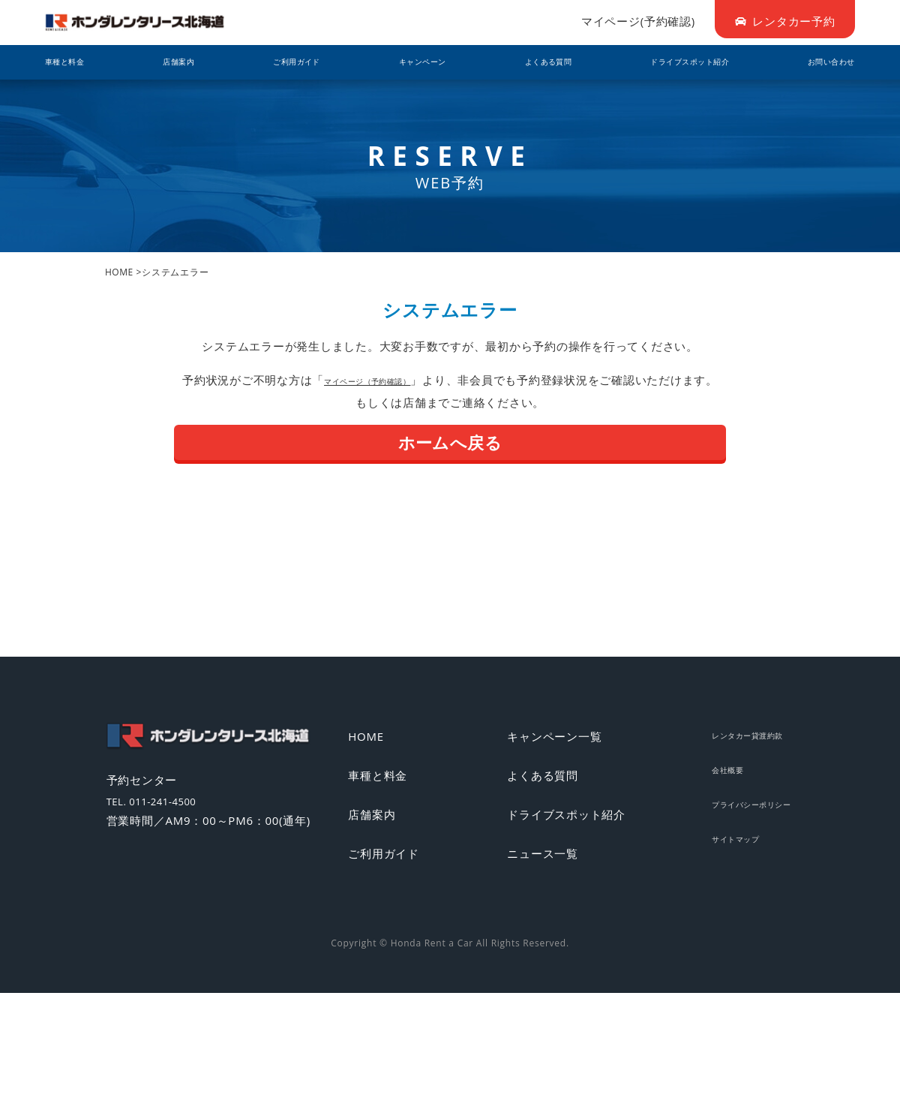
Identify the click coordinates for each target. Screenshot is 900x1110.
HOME (119, 272)
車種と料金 (74, 62)
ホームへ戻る (450, 442)
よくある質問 (530, 62)
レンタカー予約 (785, 21)
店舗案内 (178, 62)
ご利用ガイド (287, 62)
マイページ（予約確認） (367, 379)
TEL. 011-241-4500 (175, 807)
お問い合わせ (820, 62)
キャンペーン (409, 62)
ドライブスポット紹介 (675, 62)
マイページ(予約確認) (638, 21)
